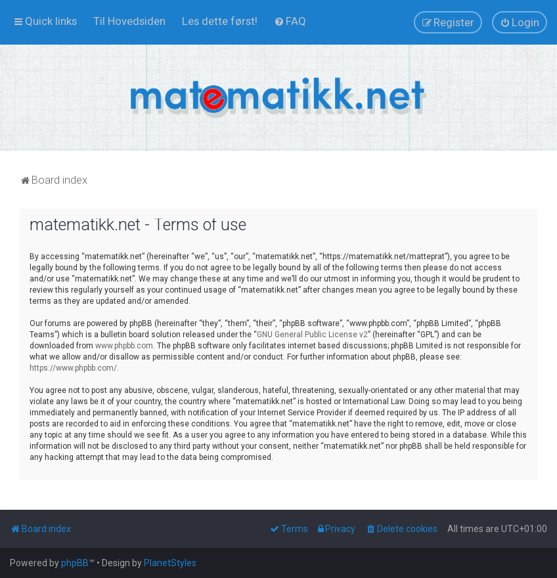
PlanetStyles (170, 563)
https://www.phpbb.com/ (73, 368)
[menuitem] (129, 21)
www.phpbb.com (124, 345)
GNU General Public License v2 (312, 334)
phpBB (75, 563)
